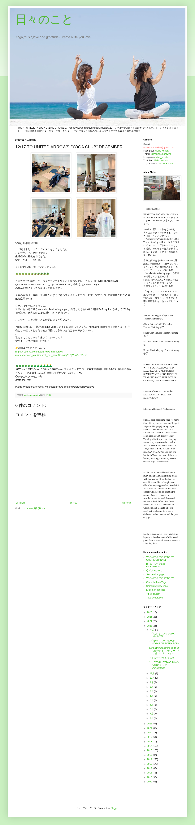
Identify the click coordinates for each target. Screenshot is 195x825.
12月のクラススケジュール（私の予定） (163, 635)
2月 (152, 713)
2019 (150, 737)
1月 (152, 718)
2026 (150, 612)
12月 (152, 629)
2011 (150, 772)
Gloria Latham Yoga (156, 582)
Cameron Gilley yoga (157, 586)
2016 (150, 750)
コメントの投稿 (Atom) (33, 508)
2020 (150, 732)
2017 (150, 746)
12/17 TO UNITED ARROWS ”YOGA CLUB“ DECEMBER (164, 665)
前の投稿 (126, 503)
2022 (150, 723)
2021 (150, 728)
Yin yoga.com (153, 594)
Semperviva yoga (155, 574)
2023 (150, 625)
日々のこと (44, 19)
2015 (150, 755)
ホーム (73, 503)
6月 (152, 695)
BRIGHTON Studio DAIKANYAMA (155, 565)
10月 (152, 678)
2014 (150, 759)
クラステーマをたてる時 (161, 657)
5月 (152, 700)
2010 (150, 777)
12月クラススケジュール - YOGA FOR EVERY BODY (164, 642)
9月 (152, 682)
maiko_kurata (161, 157)
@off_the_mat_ (154, 570)
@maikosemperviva (161, 154)
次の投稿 (20, 503)
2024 (150, 621)
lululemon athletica (155, 590)
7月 (152, 691)
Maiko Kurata (162, 150)
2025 (150, 616)
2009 (150, 781)
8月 (152, 686)
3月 (152, 709)
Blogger (115, 808)
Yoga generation (154, 597)
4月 (152, 704)
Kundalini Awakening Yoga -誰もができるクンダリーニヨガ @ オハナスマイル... (164, 651)
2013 (150, 764)
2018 (150, 741)
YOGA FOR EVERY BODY (160, 578)
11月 (152, 673)
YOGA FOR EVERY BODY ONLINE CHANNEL (160, 558)
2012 (150, 768)
